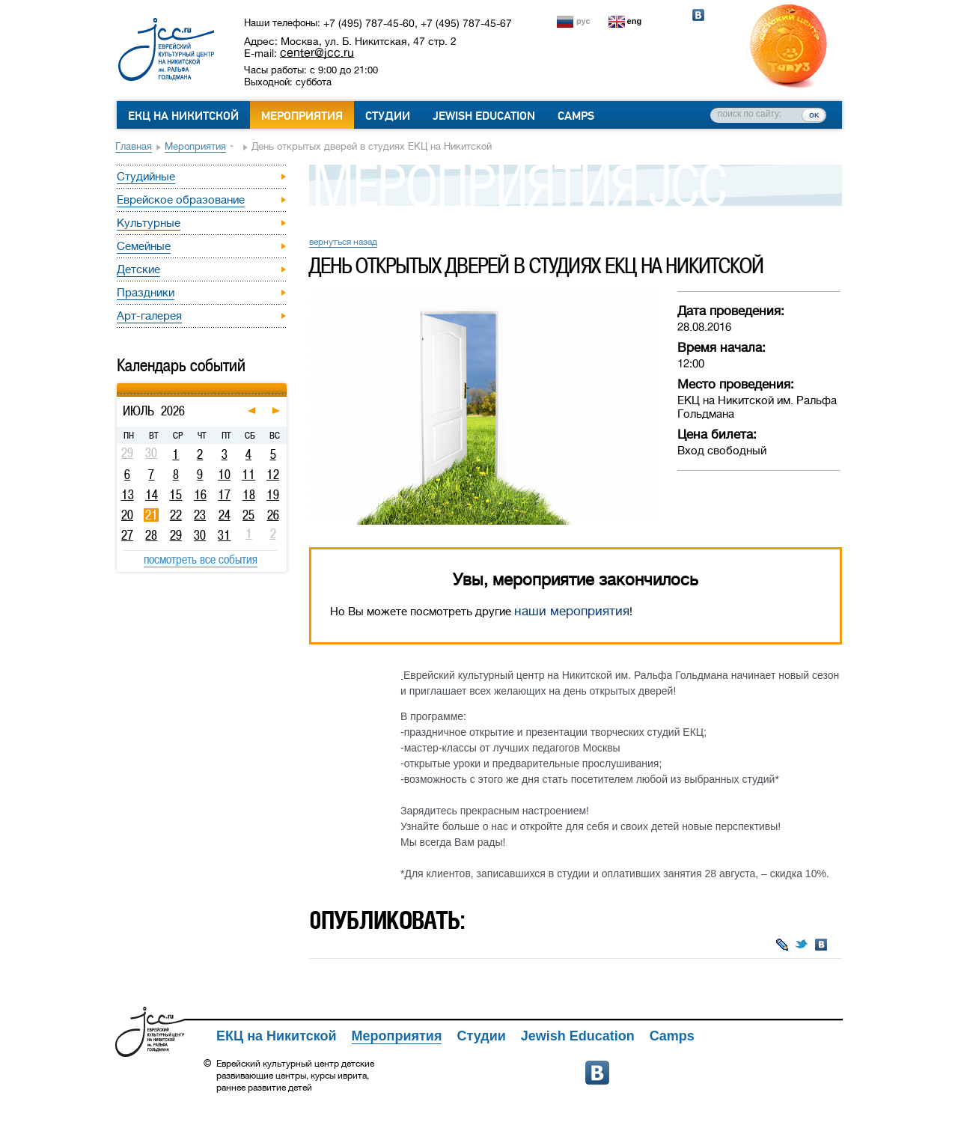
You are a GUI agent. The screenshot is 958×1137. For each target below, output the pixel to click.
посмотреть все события (200, 559)
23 (200, 515)
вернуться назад (343, 242)
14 (151, 495)
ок (814, 114)
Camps (576, 116)
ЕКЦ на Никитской (183, 116)
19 (272, 495)
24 (225, 515)
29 (176, 535)
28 (151, 535)
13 (127, 495)
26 (273, 515)
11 (248, 474)
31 (224, 535)
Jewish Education (484, 116)
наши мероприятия (571, 611)
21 (151, 515)
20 (127, 515)
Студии (387, 116)
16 (200, 495)
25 (248, 515)
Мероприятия (302, 116)
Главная (133, 146)
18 (248, 495)
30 (200, 535)
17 (224, 495)
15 (175, 495)
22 (176, 515)
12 (272, 474)
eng (634, 20)
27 (127, 535)
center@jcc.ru (317, 52)
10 (224, 474)
